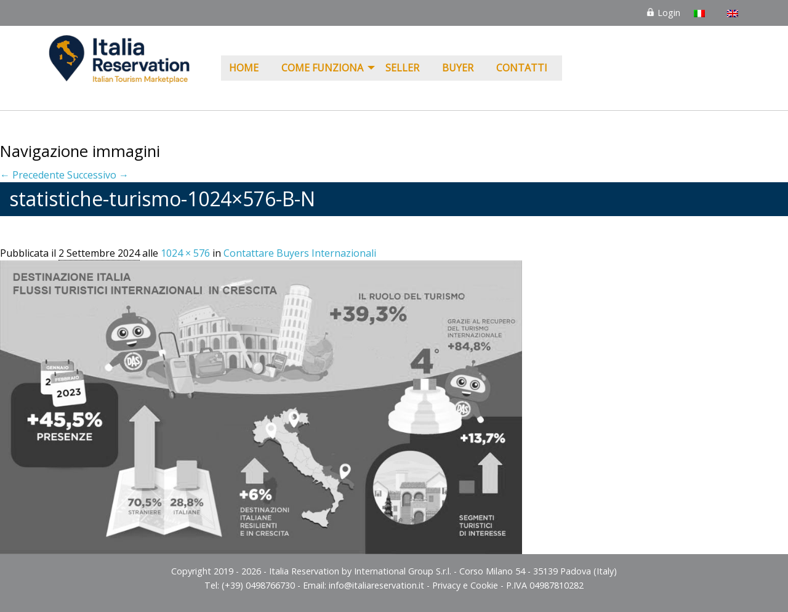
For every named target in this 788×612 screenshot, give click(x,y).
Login (663, 12)
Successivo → (98, 175)
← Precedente (32, 175)
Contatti (521, 67)
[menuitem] (247, 68)
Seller (402, 67)
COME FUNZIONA (322, 67)
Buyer (457, 67)
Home (244, 67)
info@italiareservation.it (376, 585)
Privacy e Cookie (465, 585)
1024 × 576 (185, 253)
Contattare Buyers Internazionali (299, 253)
